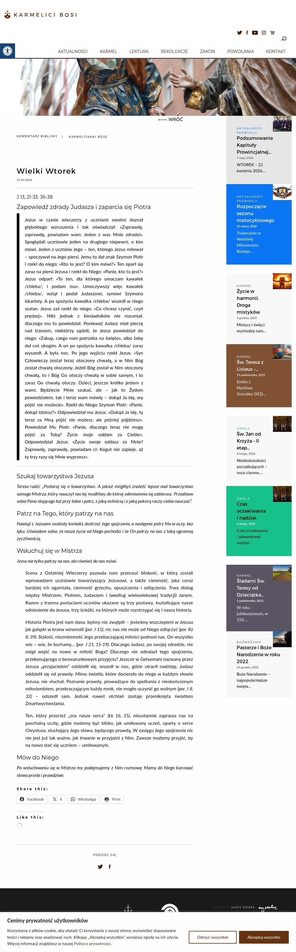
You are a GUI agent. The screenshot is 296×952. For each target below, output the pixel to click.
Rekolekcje (174, 51)
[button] (7, 50)
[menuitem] (73, 50)
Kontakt (276, 51)
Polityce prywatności (92, 943)
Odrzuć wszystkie (212, 937)
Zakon (207, 51)
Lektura (139, 51)
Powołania (240, 51)
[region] (148, 932)
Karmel (108, 51)
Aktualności (73, 51)
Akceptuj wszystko (263, 937)
